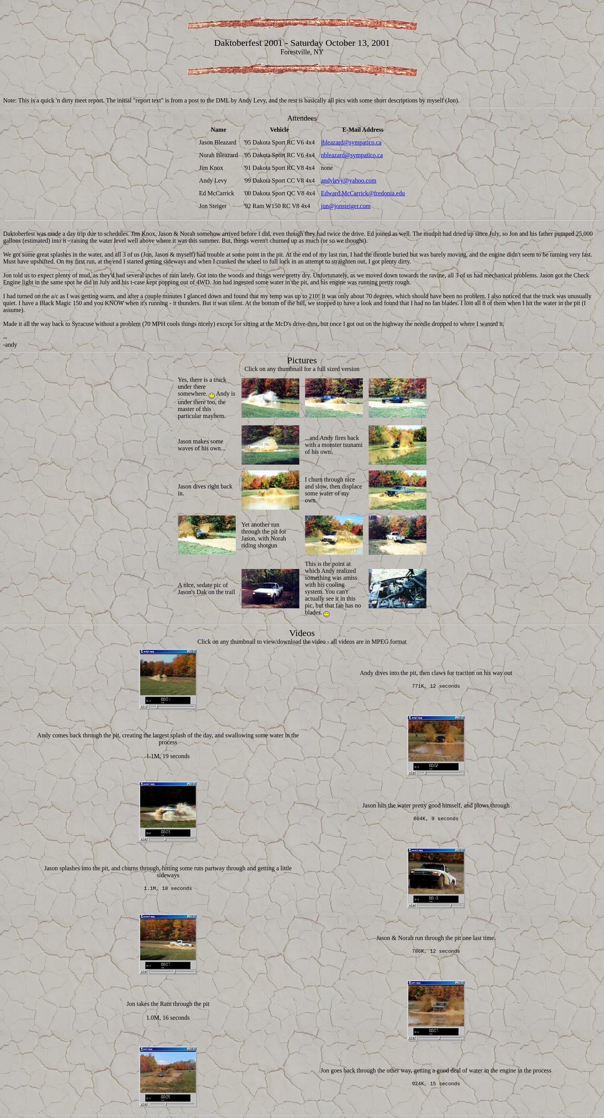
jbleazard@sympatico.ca (351, 142)
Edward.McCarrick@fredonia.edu (363, 193)
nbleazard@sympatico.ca (352, 155)
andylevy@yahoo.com (348, 180)
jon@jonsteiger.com (346, 206)
